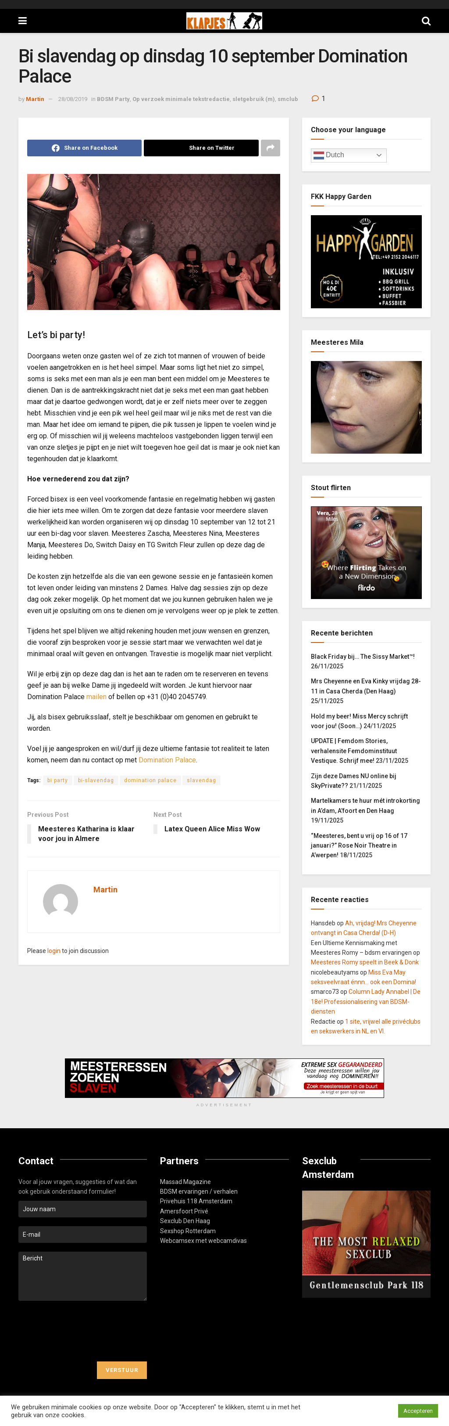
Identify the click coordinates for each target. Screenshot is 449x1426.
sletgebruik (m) (253, 99)
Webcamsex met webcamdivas (203, 1240)
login (54, 950)
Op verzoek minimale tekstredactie (181, 99)
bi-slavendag (96, 780)
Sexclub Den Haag (185, 1220)
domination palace (150, 780)
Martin (35, 99)
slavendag (201, 780)
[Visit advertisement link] (224, 1078)
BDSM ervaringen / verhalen (199, 1191)
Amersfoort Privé (184, 1211)
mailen (96, 697)
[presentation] (85, 1331)
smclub (288, 99)
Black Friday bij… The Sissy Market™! (363, 656)
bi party (57, 780)
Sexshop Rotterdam (188, 1231)
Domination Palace (167, 760)
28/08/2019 (72, 99)
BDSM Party (113, 99)
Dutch (329, 155)
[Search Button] (426, 20)
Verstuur (122, 1370)
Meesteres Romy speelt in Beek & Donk (365, 962)
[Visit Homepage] (224, 21)
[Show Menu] (22, 20)
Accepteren (418, 1411)
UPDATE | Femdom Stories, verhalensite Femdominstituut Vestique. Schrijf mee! (354, 750)
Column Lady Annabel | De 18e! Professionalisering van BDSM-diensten (365, 1001)
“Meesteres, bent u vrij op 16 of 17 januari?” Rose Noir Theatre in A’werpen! (359, 845)
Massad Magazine (185, 1181)
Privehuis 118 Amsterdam (196, 1201)
